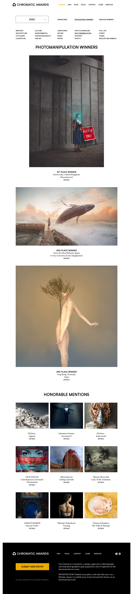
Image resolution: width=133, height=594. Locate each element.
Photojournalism (82, 31)
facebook (117, 5)
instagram (120, 554)
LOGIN (100, 5)
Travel (102, 36)
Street (102, 33)
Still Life (102, 31)
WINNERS (61, 5)
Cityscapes (20, 36)
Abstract (20, 31)
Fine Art (38, 38)
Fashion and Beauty (43, 36)
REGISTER (109, 5)
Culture (38, 31)
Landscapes (62, 31)
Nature (60, 33)
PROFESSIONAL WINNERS (84, 19)
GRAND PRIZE (62, 19)
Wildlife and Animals (108, 38)
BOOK (76, 5)
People (60, 38)
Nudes (59, 36)
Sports (78, 38)
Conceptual (21, 38)
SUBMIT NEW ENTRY (32, 566)
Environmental (41, 33)
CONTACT (92, 5)
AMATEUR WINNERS (106, 19)
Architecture (21, 33)
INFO (70, 5)
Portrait (78, 36)
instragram (120, 5)
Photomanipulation (83, 33)
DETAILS (66, 180)
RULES (83, 5)
